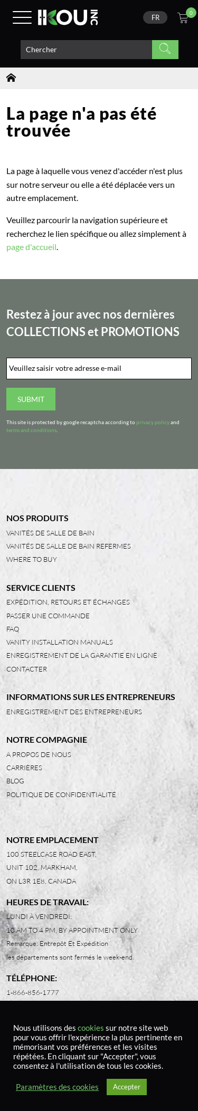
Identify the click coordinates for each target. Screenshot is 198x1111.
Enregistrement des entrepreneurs (74, 711)
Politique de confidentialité (61, 794)
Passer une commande (48, 615)
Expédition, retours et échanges (68, 602)
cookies (91, 1027)
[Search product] (86, 50)
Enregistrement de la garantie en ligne (81, 655)
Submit (30, 399)
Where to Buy (31, 559)
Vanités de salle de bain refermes (68, 546)
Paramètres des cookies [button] (57, 1087)
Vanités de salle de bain (50, 533)
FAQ (12, 629)
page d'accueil (31, 247)
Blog (15, 781)
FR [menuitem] (155, 17)
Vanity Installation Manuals (59, 642)
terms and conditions (31, 430)
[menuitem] (155, 17)
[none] (155, 17)
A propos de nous (38, 754)
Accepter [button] (126, 1087)
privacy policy (152, 422)
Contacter (26, 669)
